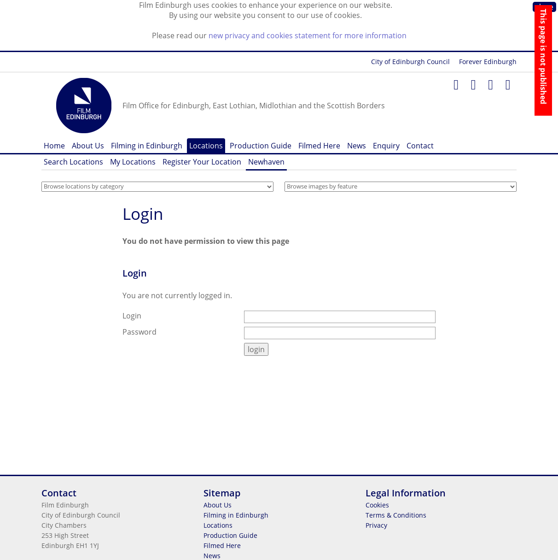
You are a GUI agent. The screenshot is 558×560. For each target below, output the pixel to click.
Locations (206, 146)
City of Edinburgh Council (410, 61)
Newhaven (266, 162)
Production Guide (260, 146)
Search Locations (73, 162)
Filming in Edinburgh (146, 146)
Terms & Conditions (396, 515)
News (356, 146)
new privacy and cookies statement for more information (308, 35)
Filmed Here (319, 146)
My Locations (133, 162)
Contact (420, 146)
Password (139, 332)
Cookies (377, 505)
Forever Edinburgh (488, 61)
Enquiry (386, 146)
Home (54, 146)
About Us (88, 146)
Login (142, 213)
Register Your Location (202, 162)
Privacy (376, 525)
